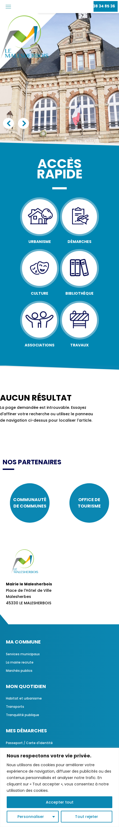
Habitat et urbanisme (24, 698)
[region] (59, 787)
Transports (15, 706)
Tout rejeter (86, 816)
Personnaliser (30, 816)
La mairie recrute (20, 662)
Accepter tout (59, 802)
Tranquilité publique (22, 715)
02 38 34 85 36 (101, 6)
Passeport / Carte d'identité (29, 743)
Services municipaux (23, 654)
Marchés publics (19, 670)
